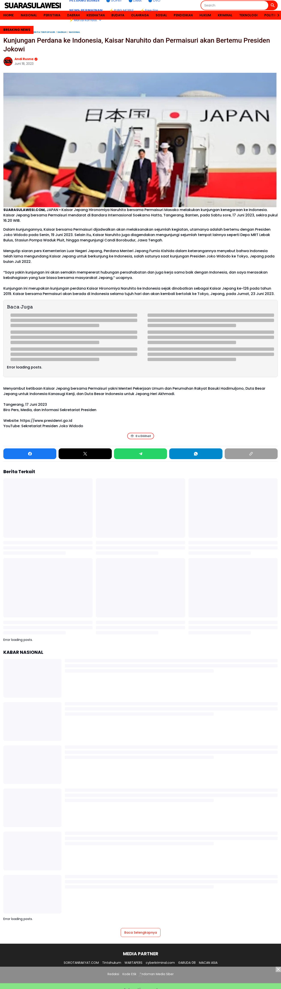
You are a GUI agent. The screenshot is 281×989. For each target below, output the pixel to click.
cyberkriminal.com (160, 962)
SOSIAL (161, 15)
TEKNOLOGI (248, 15)
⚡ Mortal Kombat (85, 20)
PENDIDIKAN (183, 15)
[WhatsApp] (195, 453)
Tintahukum (111, 962)
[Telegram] (140, 453)
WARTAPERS (133, 962)
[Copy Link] (251, 453)
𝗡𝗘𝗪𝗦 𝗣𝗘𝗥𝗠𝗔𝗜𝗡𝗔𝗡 (86, 10)
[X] (85, 453)
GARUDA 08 (187, 962)
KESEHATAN (96, 15)
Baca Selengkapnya (140, 932)
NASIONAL (29, 15)
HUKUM (205, 15)
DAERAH (73, 15)
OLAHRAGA (140, 15)
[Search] (234, 5)
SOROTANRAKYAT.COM (81, 962)
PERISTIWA (52, 15)
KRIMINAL (225, 15)
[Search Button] (272, 5)
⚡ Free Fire (149, 10)
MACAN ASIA (208, 962)
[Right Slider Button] (276, 15)
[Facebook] (29, 453)
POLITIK (270, 15)
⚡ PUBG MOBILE (121, 10)
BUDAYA (117, 15)
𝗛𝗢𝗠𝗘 (8, 15)
